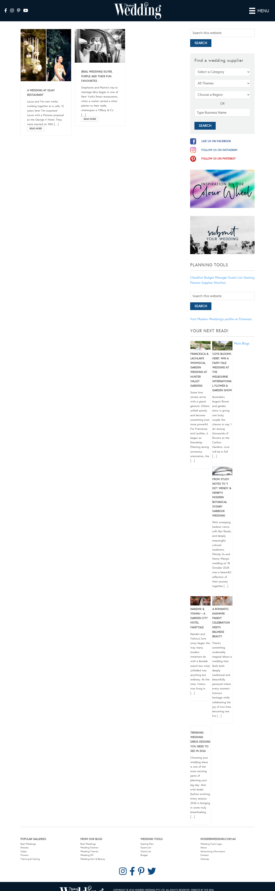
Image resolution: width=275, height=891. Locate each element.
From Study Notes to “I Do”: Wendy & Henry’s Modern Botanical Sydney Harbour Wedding (221, 491)
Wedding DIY (87, 849)
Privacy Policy (134, 888)
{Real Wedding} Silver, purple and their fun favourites (96, 70)
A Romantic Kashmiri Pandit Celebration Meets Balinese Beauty (221, 616)
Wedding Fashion (89, 841)
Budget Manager (215, 271)
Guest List (235, 271)
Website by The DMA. (202, 884)
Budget (144, 849)
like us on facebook (216, 135)
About (203, 841)
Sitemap (204, 853)
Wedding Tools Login (211, 837)
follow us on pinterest (218, 152)
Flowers (24, 849)
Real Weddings (28, 837)
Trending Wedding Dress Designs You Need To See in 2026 (200, 736)
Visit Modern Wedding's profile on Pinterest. (221, 313)
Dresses (24, 841)
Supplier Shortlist (214, 277)
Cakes (23, 845)
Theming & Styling (30, 853)
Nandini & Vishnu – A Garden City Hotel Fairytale (199, 612)
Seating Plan (147, 837)
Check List (146, 845)
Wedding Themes (89, 845)
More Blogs (241, 337)
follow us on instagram (219, 144)
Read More (35, 122)
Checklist (196, 271)
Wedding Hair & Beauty (92, 853)
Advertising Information (212, 845)
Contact (204, 849)
